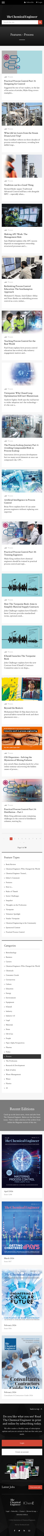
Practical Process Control (15, 932)
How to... (9, 887)
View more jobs (35, 1487)
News (8, 1029)
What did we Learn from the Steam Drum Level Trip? (21, 134)
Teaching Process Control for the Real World (20, 342)
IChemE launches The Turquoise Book (20, 657)
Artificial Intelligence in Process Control (19, 501)
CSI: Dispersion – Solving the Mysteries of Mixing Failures (18, 759)
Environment (11, 998)
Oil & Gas (9, 1034)
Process (10, 77)
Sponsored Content (13, 927)
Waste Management (13, 1074)
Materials (9, 1025)
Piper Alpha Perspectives (15, 1043)
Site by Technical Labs (22, 1525)
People (8, 1038)
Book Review (11, 864)
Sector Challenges (12, 896)
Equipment (10, 1002)
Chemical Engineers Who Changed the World (23, 869)
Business (9, 957)
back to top (34, 1409)
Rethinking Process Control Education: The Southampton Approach (18, 289)
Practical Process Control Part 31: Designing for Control (20, 82)
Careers (9, 961)
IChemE (9, 1007)
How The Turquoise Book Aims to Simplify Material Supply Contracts (21, 605)
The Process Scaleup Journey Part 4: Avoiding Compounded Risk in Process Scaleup (21, 448)
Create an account (22, 1452)
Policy (8, 1052)
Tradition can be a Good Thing (18, 185)
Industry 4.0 (10, 1016)
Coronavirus (10, 979)
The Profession (11, 1061)
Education (9, 989)
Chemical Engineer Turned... (16, 873)
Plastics (8, 1083)
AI (7, 1088)
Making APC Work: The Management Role (15, 236)
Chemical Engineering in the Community (21, 923)
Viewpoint (10, 909)
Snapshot (9, 900)
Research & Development (15, 1065)
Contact (22, 1511)
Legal (8, 1020)
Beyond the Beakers (13, 708)
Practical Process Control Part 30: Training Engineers (20, 553)
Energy (8, 993)
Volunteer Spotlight (13, 914)
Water (8, 1079)
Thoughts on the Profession (16, 905)
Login (39, 2)
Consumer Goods (12, 975)
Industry (9, 1011)
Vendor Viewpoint (12, 918)
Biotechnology (11, 952)
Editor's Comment (13, 878)
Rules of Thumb (12, 891)
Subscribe (29, 2)
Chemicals (9, 970)
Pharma (9, 1047)
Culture (8, 984)
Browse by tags (31, 1511)
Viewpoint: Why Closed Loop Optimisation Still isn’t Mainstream (21, 394)
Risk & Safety (11, 1070)
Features (9, 882)
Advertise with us (22, 1515)
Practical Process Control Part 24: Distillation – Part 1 (20, 811)
